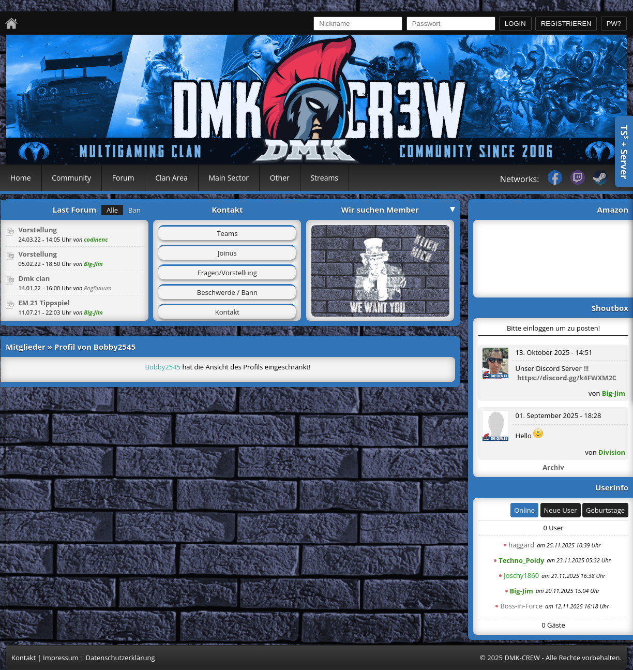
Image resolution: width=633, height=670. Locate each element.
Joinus (227, 253)
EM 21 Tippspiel (43, 302)
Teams (227, 233)
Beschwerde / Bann (227, 292)
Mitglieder (26, 346)
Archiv (553, 467)
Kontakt (227, 312)
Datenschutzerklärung (120, 657)
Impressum (61, 657)
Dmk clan (34, 278)
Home (20, 178)
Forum (123, 178)
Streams (324, 178)
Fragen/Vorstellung (227, 272)
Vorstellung (37, 229)
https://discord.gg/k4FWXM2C (566, 377)
